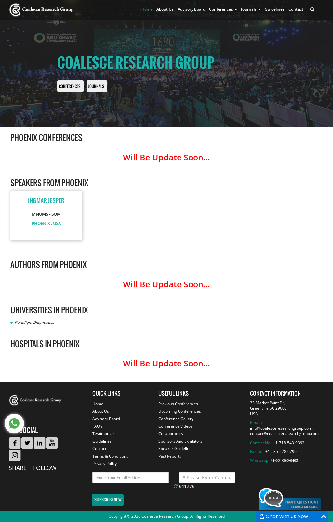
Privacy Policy (104, 463)
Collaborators (170, 433)
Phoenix (41, 223)
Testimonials (103, 433)
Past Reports (169, 456)
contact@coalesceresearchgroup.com (284, 433)
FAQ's (97, 426)
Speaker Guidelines (175, 448)
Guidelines (275, 9)
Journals (96, 86)
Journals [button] (251, 9)
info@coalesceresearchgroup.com (281, 428)
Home (147, 9)
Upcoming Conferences (179, 411)
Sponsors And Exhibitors (180, 441)
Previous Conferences (178, 403)
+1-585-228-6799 (281, 451)
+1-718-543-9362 (288, 443)
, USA (56, 223)
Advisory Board (191, 9)
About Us (165, 9)
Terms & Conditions (110, 456)
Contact (295, 9)
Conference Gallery (175, 418)
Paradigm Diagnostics (34, 322)
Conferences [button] (223, 9)
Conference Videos (175, 426)
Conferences (69, 86)
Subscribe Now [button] (108, 500)
